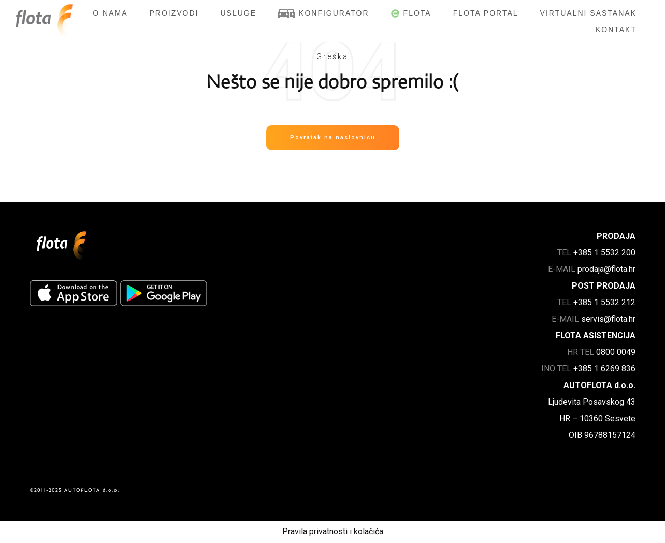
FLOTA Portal (485, 13)
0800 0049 (615, 352)
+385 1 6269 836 (604, 369)
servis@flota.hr (608, 319)
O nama (110, 13)
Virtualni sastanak (588, 13)
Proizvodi (173, 13)
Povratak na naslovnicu (332, 137)
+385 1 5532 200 (604, 253)
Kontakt (616, 29)
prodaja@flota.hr (606, 269)
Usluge (239, 13)
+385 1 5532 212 (604, 302)
